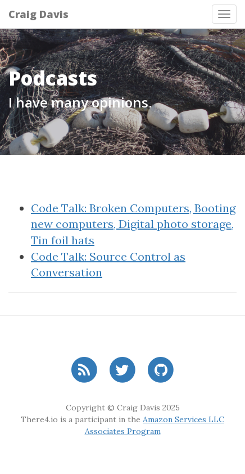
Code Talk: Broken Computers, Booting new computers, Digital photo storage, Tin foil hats (133, 224)
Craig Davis (38, 14)
